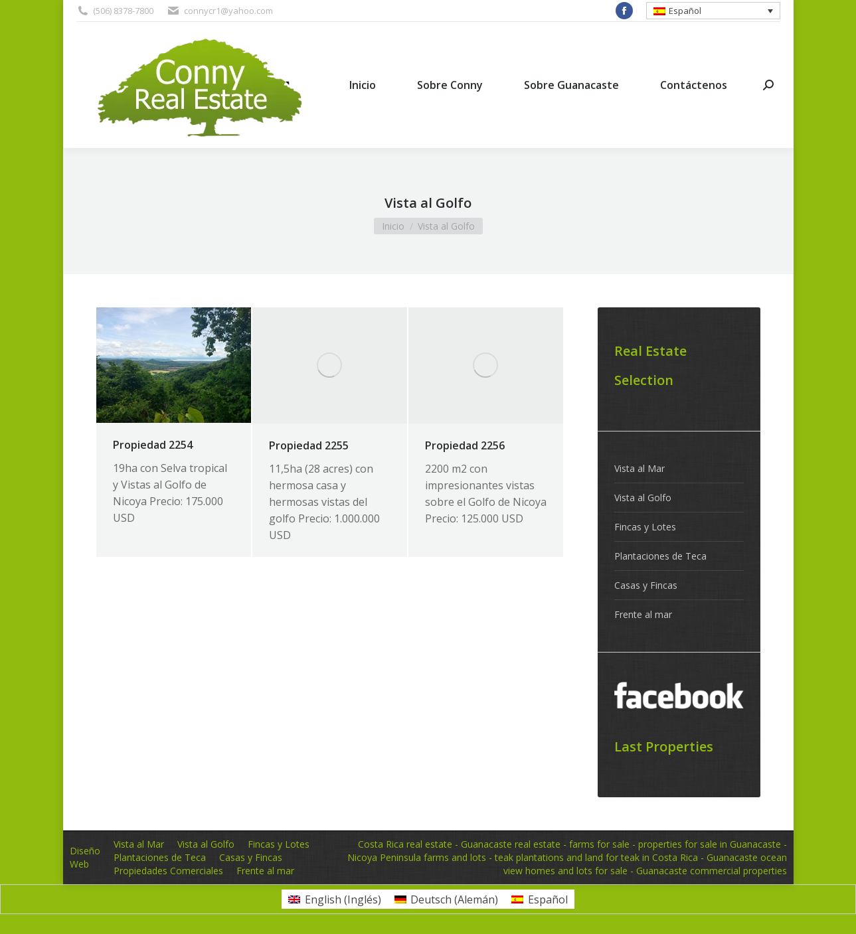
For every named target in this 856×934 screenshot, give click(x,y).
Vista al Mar (639, 468)
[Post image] (173, 365)
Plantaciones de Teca (660, 556)
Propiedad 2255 (309, 445)
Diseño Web (85, 857)
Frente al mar (643, 614)
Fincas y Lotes (645, 526)
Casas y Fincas (645, 585)
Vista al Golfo (642, 497)
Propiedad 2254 (153, 444)
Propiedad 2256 (465, 445)
